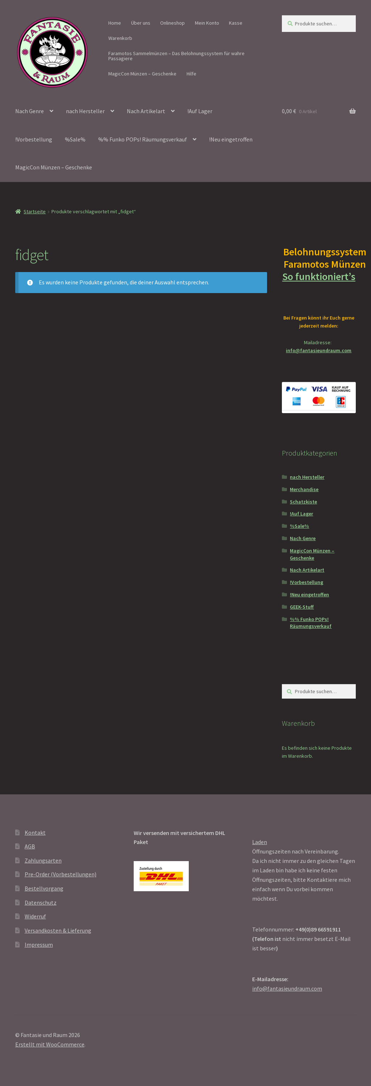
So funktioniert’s (318, 282)
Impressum (39, 944)
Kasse (235, 23)
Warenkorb (120, 38)
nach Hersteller (85, 111)
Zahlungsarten (43, 860)
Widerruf (35, 916)
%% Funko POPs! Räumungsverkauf (142, 139)
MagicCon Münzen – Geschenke (142, 73)
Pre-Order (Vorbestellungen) (60, 874)
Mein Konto (207, 23)
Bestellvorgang (44, 888)
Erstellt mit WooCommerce (49, 1044)
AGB (30, 846)
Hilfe (191, 73)
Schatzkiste (303, 501)
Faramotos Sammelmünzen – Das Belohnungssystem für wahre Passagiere (176, 56)
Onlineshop (172, 23)
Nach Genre (29, 111)
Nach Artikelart (146, 111)
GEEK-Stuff (302, 607)
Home (114, 23)
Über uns (140, 23)
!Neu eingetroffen (231, 139)
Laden (259, 842)
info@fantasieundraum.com (318, 350)
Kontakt (35, 832)
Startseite (35, 211)
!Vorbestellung (33, 139)
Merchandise (304, 489)
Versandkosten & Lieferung (58, 930)
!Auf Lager (199, 111)
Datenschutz (41, 902)
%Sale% (75, 139)
